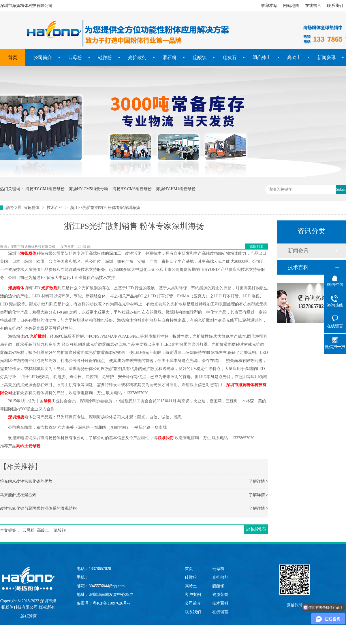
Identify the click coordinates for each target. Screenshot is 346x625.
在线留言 (313, 5)
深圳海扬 (16, 417)
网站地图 (291, 5)
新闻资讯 (326, 57)
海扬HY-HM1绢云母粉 (175, 189)
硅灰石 (229, 57)
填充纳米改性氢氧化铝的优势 (26, 481)
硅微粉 (105, 57)
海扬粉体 (31, 207)
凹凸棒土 (262, 57)
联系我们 (335, 5)
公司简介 (42, 57)
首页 (12, 57)
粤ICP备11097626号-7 (112, 603)
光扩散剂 (137, 57)
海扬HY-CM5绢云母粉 (88, 189)
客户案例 (193, 594)
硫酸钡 (199, 57)
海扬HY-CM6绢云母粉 (132, 189)
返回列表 (257, 246)
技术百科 (55, 207)
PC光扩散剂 (35, 336)
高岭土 (294, 57)
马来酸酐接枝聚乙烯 (18, 495)
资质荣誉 (220, 594)
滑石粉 (169, 57)
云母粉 (75, 57)
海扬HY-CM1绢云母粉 (45, 189)
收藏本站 (269, 5)
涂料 (48, 401)
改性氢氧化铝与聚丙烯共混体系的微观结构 (38, 508)
